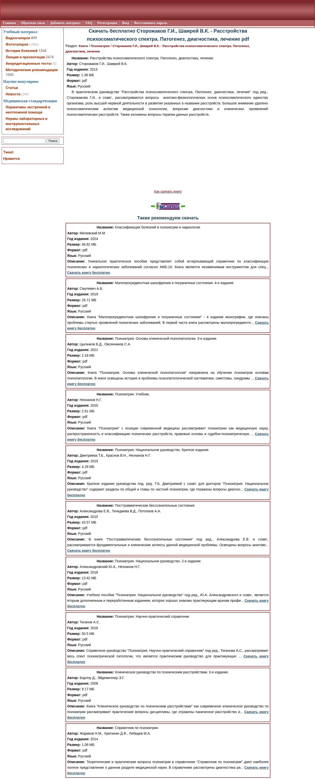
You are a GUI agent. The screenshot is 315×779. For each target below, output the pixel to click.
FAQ (88, 23)
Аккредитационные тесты (29, 63)
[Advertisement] (168, 153)
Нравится (11, 158)
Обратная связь (33, 23)
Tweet (8, 152)
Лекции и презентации (25, 57)
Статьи (12, 88)
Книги (83, 46)
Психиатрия (100, 46)
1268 (42, 51)
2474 (50, 57)
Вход (125, 23)
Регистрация (107, 23)
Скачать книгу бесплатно (88, 273)
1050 (9, 75)
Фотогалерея (17, 44)
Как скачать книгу (168, 191)
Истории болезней (22, 51)
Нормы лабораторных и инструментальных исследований (26, 123)
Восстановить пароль (151, 23)
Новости (13, 94)
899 (34, 38)
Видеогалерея (18, 38)
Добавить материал (65, 23)
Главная (9, 23)
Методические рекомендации (32, 70)
